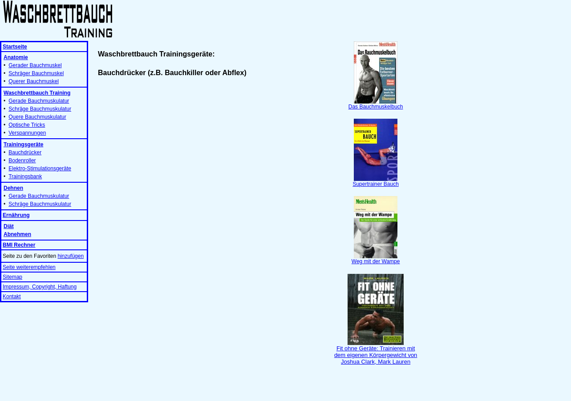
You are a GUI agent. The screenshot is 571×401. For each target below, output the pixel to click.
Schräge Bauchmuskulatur (39, 109)
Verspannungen (27, 133)
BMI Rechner (19, 245)
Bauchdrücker (24, 152)
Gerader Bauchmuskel (34, 65)
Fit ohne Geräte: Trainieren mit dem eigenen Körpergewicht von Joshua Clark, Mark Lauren (375, 352)
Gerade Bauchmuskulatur (38, 101)
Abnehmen (17, 234)
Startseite (15, 47)
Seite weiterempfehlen (29, 267)
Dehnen (13, 188)
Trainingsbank (25, 176)
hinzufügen (70, 256)
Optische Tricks (26, 125)
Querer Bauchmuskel (33, 81)
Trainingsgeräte (23, 144)
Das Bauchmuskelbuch (375, 104)
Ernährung (16, 215)
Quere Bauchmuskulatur (37, 117)
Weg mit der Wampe (376, 259)
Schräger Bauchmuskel (36, 73)
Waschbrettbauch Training (37, 93)
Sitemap (12, 277)
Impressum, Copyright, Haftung (40, 287)
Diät (9, 226)
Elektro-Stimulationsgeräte (39, 168)
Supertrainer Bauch (375, 181)
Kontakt (12, 296)
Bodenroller (22, 160)
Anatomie (16, 57)
